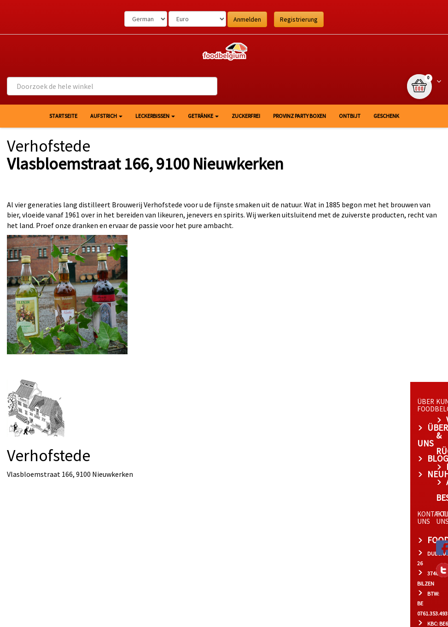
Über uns (152, 419)
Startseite (63, 115)
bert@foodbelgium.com (184, 542)
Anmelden (247, 19)
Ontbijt (350, 115)
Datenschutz (327, 435)
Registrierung (299, 19)
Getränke (203, 115)
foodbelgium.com (170, 485)
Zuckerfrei (246, 115)
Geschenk (386, 115)
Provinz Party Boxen (299, 115)
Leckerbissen (155, 115)
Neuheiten (155, 451)
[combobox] (112, 86)
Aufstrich (106, 115)
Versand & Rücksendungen (356, 419)
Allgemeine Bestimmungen (355, 451)
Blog (143, 435)
